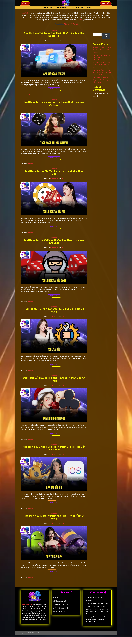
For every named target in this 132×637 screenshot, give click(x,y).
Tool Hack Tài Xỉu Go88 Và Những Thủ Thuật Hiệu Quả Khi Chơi (54, 241)
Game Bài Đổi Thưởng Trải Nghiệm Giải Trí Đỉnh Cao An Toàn (54, 379)
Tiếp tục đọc (54, 89)
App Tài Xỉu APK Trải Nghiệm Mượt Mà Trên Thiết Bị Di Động (54, 517)
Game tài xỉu (74, 8)
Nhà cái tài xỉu (86, 8)
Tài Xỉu (43, 8)
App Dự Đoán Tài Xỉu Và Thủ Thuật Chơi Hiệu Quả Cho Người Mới (54, 34)
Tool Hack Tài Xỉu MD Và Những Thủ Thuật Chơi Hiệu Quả (54, 172)
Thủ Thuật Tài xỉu (62, 8)
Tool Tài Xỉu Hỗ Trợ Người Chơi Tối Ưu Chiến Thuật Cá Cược (54, 310)
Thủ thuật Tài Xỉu (71, 24)
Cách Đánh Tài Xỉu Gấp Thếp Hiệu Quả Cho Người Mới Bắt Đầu (101, 80)
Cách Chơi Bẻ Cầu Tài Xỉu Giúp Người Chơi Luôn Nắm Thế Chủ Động (102, 72)
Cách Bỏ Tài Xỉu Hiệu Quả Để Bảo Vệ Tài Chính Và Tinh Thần (101, 57)
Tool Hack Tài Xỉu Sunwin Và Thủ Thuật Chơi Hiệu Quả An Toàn (54, 103)
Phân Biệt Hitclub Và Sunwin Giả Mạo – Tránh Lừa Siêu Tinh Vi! (102, 50)
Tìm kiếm (95, 31)
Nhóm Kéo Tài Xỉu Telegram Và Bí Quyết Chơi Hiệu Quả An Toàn (102, 65)
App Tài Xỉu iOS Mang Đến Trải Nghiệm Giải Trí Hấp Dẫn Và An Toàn (54, 448)
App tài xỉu (51, 8)
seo (63, 41)
